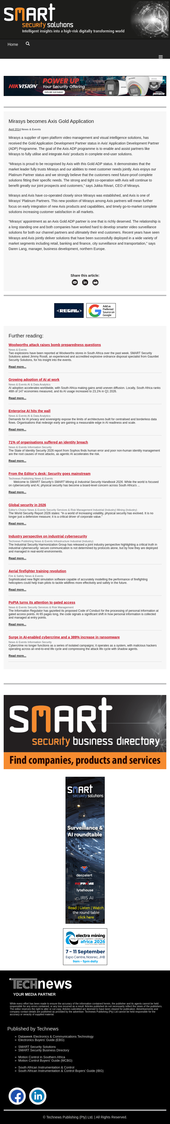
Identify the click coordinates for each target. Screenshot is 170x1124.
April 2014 (15, 129)
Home (13, 44)
